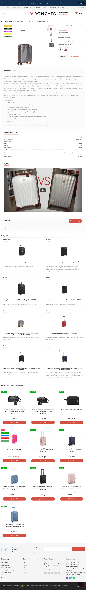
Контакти (61, 7)
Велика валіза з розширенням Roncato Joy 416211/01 (64, 261)
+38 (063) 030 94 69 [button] (72, 564)
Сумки (24, 567)
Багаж (6, 17)
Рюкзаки (25, 564)
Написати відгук (75, 220)
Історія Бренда (5, 564)
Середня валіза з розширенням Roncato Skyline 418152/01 (64, 299)
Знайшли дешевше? (75, 55)
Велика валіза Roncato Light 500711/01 (21, 261)
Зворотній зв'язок (6, 572)
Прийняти (78, 586)
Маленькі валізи (14, 17)
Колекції (3, 574)
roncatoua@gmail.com (72, 565)
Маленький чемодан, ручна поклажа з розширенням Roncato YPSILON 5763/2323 (64, 368)
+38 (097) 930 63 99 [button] (72, 562)
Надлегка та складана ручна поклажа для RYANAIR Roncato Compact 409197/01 (14, 411)
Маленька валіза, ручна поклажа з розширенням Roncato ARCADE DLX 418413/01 (43, 487)
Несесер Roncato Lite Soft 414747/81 (72, 409)
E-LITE (65, 29)
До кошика (14, 422)
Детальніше (25, 587)
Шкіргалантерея (27, 569)
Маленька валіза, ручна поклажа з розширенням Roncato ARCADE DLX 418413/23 (72, 449)
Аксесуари (25, 572)
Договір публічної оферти (8, 569)
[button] (6, 7)
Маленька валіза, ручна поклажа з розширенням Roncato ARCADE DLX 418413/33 (14, 487)
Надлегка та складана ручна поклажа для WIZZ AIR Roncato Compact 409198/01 (43, 411)
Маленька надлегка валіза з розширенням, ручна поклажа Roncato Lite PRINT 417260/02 (21, 333)
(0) (71, 25)
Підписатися (78, 548)
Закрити (81, 2)
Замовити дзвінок (63, 13)
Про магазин (4, 562)
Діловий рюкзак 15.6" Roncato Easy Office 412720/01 (21, 299)
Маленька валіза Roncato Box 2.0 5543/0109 (64, 333)
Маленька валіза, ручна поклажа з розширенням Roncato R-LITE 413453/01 (21, 368)
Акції (2, 577)
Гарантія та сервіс (6, 567)
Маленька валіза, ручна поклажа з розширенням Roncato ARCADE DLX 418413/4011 (43, 449)
